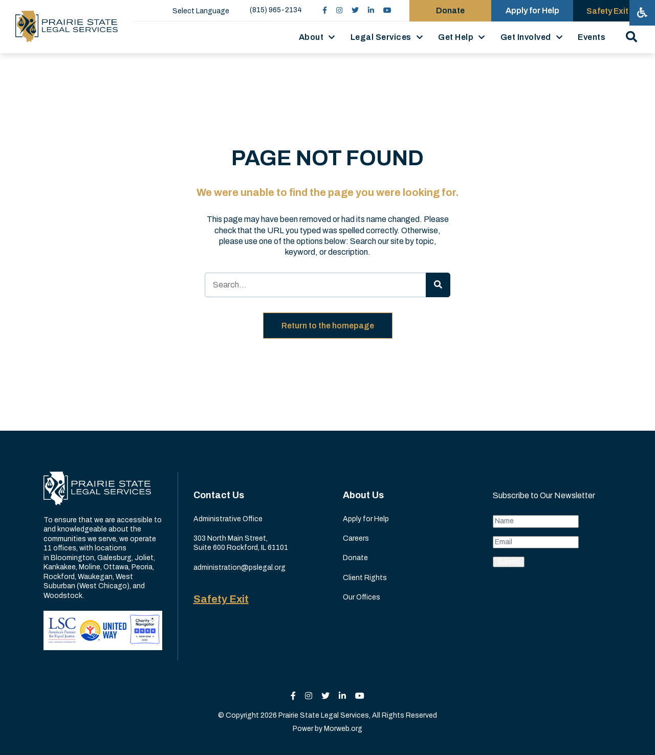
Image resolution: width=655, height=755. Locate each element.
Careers (356, 538)
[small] (324, 10)
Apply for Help (366, 519)
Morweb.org (343, 728)
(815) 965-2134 (276, 10)
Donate (355, 558)
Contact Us (218, 495)
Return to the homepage (327, 325)
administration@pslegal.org (239, 567)
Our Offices (361, 597)
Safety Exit (221, 599)
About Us (363, 495)
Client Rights (365, 578)
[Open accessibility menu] (642, 13)
